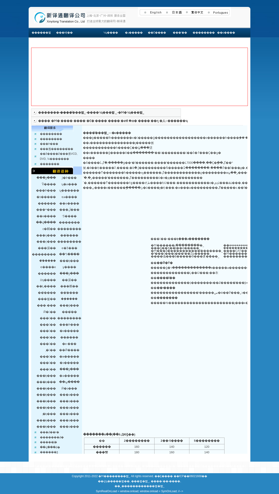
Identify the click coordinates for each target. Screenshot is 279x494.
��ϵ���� (226, 32)
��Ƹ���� (157, 32)
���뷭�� (121, 481)
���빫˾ (79, 112)
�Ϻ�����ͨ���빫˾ (114, 476)
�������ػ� (52, 437)
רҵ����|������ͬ (49, 466)
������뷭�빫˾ (151, 486)
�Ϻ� (55, 121)
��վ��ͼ (160, 471)
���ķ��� (46, 375)
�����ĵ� (48, 442)
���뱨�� (64, 32)
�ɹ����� (134, 32)
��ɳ (154, 121)
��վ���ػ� (50, 447)
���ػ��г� (49, 432)
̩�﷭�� (51, 350)
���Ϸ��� (49, 143)
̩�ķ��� (49, 414)
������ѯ (49, 452)
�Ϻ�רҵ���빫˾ (131, 112)
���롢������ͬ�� (56, 149)
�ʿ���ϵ (148, 466)
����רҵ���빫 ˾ (102, 112)
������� (48, 112)
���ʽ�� (180, 32)
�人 (162, 121)
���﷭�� (48, 331)
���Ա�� (119, 471)
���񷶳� (87, 33)
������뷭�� (41, 37)
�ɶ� (133, 121)
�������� (203, 32)
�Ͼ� (90, 121)
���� (44, 121)
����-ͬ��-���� (165, 481)
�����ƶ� (166, 466)
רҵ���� (110, 32)
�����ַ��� (86, 466)
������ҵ (177, 121)
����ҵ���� (111, 466)
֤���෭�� (133, 466)
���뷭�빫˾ (140, 481)
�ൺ (124, 121)
